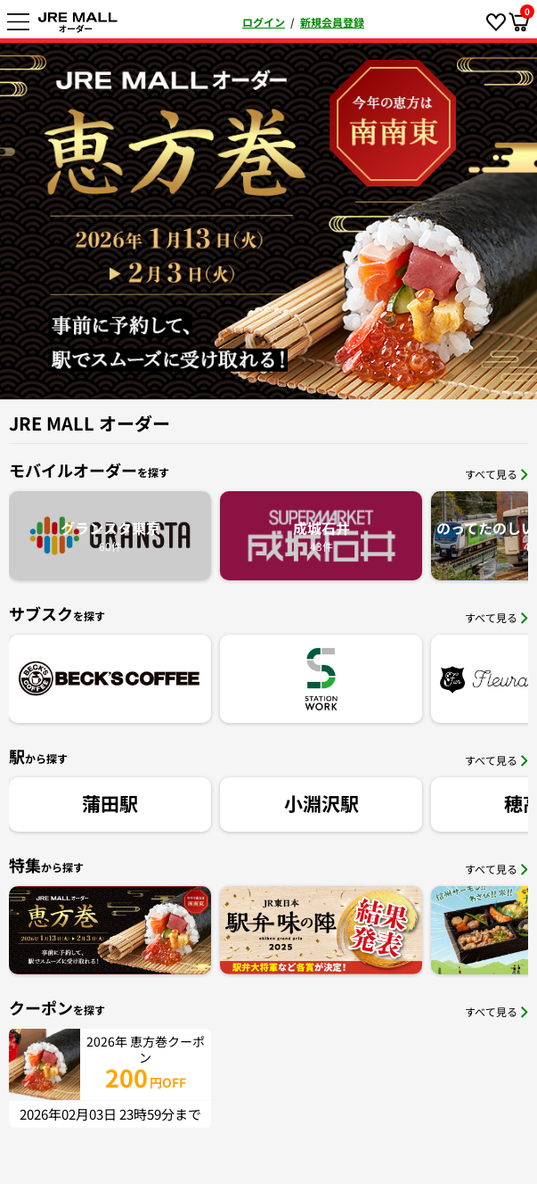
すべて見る (496, 473)
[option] (268, 218)
